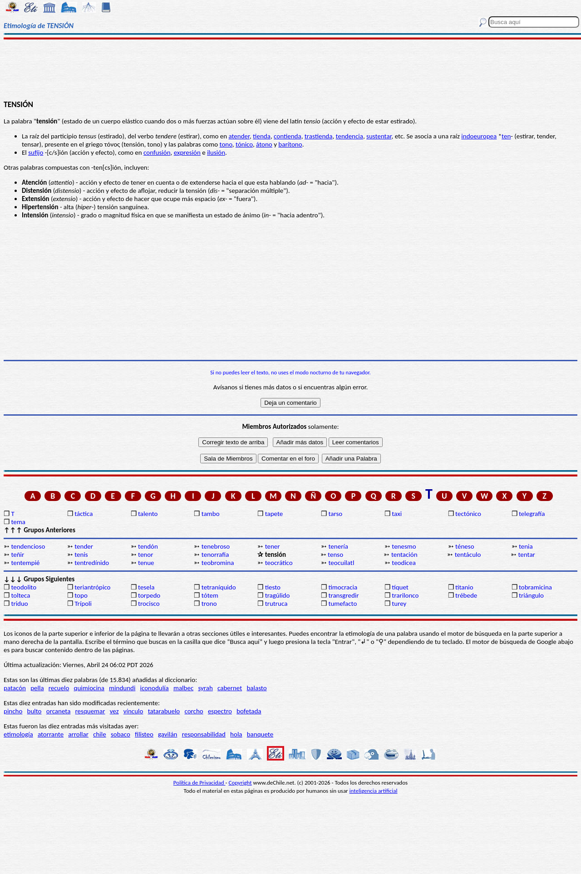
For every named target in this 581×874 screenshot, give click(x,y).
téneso (464, 546)
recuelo (59, 688)
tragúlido (277, 595)
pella (37, 688)
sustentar (378, 136)
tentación (404, 554)
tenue (146, 563)
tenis (81, 554)
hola (236, 734)
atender (239, 136)
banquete (260, 734)
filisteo (144, 734)
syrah (205, 688)
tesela (146, 587)
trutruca (276, 603)
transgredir (343, 595)
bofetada (248, 711)
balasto (256, 688)
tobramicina (535, 587)
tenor (145, 554)
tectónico (468, 514)
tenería (338, 546)
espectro (220, 711)
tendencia (349, 136)
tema (18, 522)
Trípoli (83, 603)
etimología (18, 734)
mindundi (122, 688)
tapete (274, 514)
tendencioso (28, 546)
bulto (34, 711)
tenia (526, 546)
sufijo (35, 152)
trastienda (319, 136)
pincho (13, 711)
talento (148, 514)
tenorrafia (215, 554)
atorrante (51, 734)
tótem (210, 595)
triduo (19, 603)
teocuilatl (341, 563)
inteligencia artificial (374, 790)
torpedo (149, 595)
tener (272, 546)
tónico (244, 144)
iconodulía (154, 688)
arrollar (78, 734)
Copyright (240, 782)
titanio (464, 587)
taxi (397, 514)
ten (506, 136)
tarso (335, 514)
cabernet (229, 688)
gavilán (167, 734)
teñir (17, 554)
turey (399, 603)
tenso (335, 554)
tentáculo (468, 554)
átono (264, 144)
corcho (193, 711)
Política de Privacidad (199, 782)
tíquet (400, 587)
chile (99, 734)
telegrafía (532, 514)
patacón (15, 688)
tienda (262, 136)
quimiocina (89, 688)
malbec (183, 688)
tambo (211, 514)
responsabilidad (204, 734)
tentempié (25, 563)
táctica (83, 514)
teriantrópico (92, 587)
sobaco (120, 734)
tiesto (273, 587)
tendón (148, 546)
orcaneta (58, 711)
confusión (156, 152)
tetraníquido (219, 587)
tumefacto (342, 603)
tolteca (20, 595)
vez (114, 711)
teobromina (218, 563)
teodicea (404, 563)
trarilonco (405, 595)
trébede (466, 595)
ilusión (216, 152)
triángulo (531, 595)
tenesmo (404, 546)
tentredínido (91, 563)
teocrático (279, 563)
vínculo (133, 711)
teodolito (23, 587)
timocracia (342, 587)
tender (83, 546)
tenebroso (216, 546)
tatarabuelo (164, 711)
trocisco (149, 603)
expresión (187, 152)
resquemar (90, 711)
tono (226, 144)
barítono (290, 144)
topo (81, 595)
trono (209, 603)
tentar (526, 554)
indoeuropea (479, 136)
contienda (287, 136)
